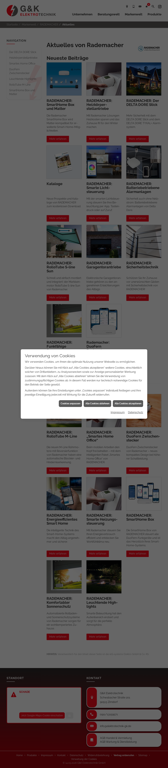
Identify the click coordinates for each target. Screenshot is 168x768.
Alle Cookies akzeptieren (128, 403)
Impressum (118, 412)
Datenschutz (135, 412)
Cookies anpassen (70, 403)
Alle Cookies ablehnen (97, 403)
